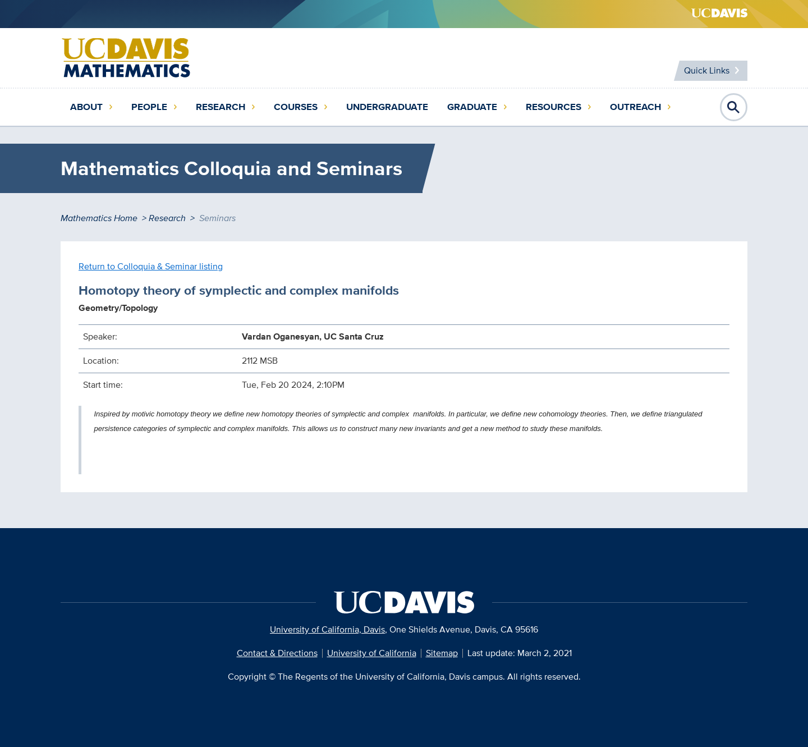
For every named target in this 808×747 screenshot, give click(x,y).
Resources (553, 107)
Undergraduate (387, 107)
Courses (296, 107)
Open (734, 107)
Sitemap (442, 653)
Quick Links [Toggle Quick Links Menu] (706, 70)
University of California (371, 653)
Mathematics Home (99, 218)
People (149, 107)
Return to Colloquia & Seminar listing (151, 266)
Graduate (472, 107)
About (86, 107)
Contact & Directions (277, 653)
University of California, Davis (327, 629)
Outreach (635, 107)
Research (220, 107)
